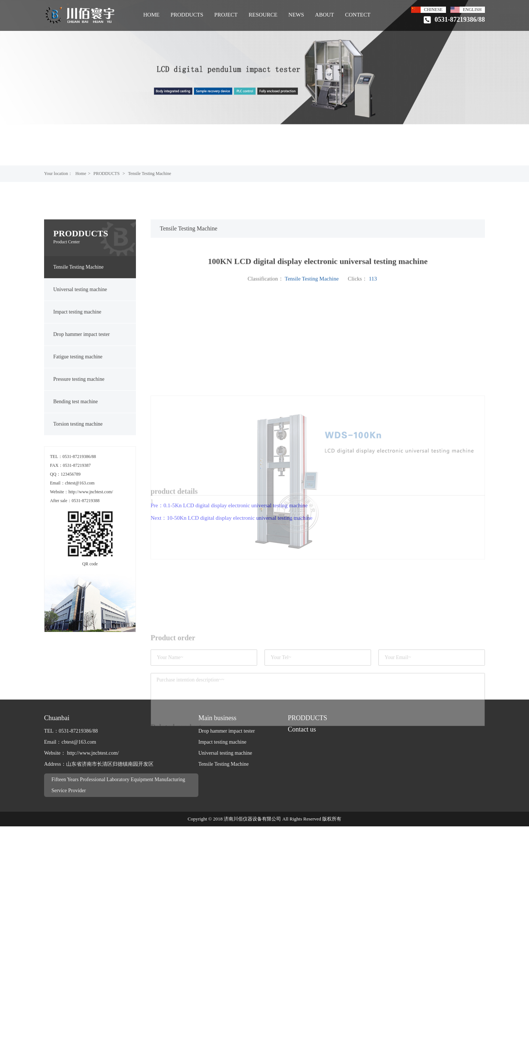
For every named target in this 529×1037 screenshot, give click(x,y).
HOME (151, 15)
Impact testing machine (77, 355)
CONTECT (357, 15)
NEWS (296, 15)
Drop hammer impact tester (81, 378)
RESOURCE (263, 15)
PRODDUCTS (186, 15)
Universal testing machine (80, 333)
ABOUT (324, 15)
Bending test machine (75, 445)
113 (373, 326)
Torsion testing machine (77, 468)
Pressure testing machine (78, 423)
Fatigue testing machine (77, 400)
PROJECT (225, 15)
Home (80, 173)
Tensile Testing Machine (149, 173)
